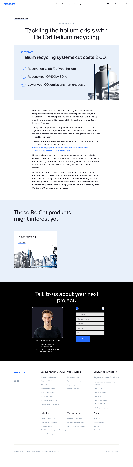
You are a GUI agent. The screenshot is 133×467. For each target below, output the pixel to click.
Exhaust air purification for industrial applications (106, 378)
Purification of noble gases (50, 404)
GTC (21, 451)
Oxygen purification (47, 381)
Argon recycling (72, 385)
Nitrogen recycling (73, 388)
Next (83, 339)
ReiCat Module (100, 404)
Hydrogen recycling (74, 381)
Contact (126, 4)
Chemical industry (47, 426)
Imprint (16, 451)
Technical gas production (49, 422)
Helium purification (47, 392)
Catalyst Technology (74, 418)
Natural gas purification (49, 400)
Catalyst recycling (101, 408)
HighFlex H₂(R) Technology (76, 422)
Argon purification (47, 396)
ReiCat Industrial (101, 400)
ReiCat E (98, 396)
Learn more (21, 242)
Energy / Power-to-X (48, 418)
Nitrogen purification (48, 388)
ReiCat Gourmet (101, 392)
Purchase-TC (54, 451)
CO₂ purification (46, 385)
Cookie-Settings (42, 451)
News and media (99, 422)
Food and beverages (48, 434)
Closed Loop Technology (76, 426)
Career (117, 4)
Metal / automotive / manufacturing (53, 430)
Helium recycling (73, 377)
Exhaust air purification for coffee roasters (105, 383)
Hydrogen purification (48, 377)
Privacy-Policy (30, 451)
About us (97, 418)
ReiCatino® (99, 388)
